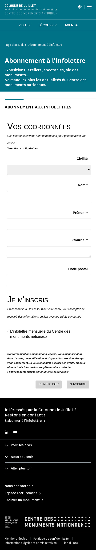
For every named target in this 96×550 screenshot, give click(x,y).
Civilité (82, 159)
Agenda (71, 25)
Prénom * (80, 213)
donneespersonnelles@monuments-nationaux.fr (38, 371)
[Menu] (89, 6)
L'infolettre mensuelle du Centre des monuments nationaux (40, 333)
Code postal (78, 269)
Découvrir (48, 25)
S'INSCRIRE (78, 384)
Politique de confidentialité (51, 539)
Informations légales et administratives (30, 543)
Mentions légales (16, 539)
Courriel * (80, 240)
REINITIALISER (49, 384)
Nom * (83, 185)
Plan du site (70, 543)
